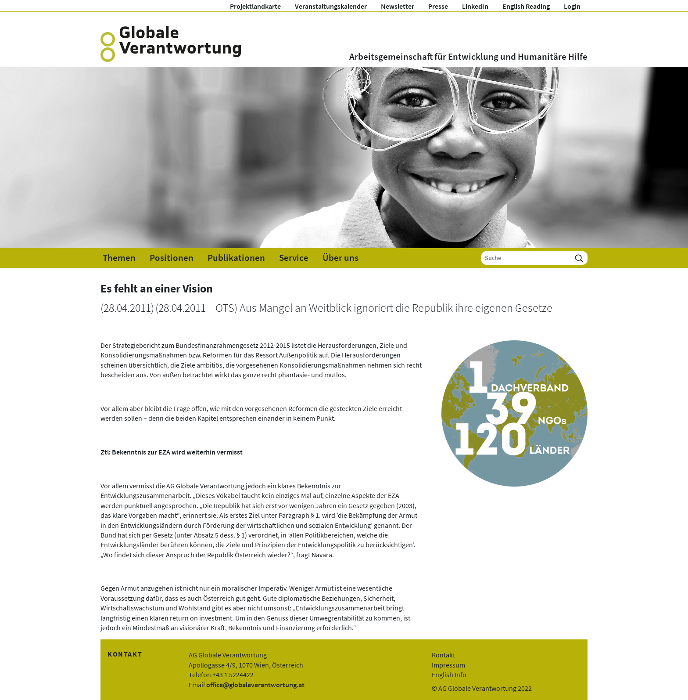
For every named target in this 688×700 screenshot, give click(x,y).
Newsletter (397, 6)
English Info (449, 674)
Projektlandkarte (255, 6)
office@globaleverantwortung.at (255, 684)
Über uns (340, 257)
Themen (119, 257)
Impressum (448, 664)
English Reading (526, 6)
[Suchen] (579, 258)
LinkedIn (475, 6)
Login (572, 6)
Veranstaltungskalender (331, 6)
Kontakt (443, 654)
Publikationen (236, 257)
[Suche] (526, 258)
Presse (438, 6)
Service (293, 257)
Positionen (172, 257)
